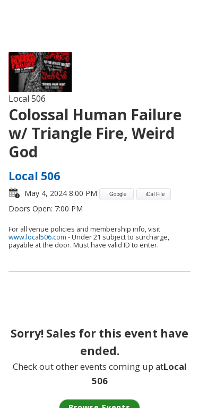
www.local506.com (37, 237)
